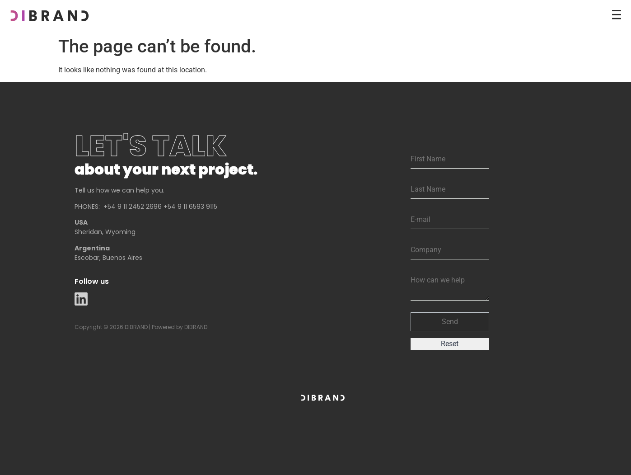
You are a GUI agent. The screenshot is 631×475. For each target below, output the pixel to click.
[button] (450, 321)
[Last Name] (450, 189)
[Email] (450, 220)
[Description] (450, 286)
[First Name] (450, 159)
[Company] (450, 250)
